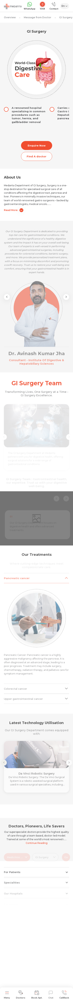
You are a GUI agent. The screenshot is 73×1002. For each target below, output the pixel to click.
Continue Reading (36, 843)
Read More (13, 210)
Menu (7, 994)
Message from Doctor (37, 17)
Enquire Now (37, 145)
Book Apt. (36, 994)
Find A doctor (36, 156)
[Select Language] (64, 6)
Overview (10, 17)
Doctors (20, 994)
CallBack (64, 994)
